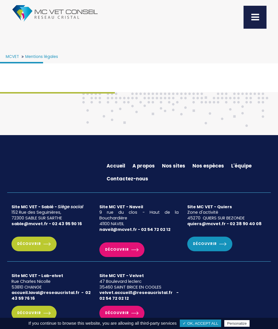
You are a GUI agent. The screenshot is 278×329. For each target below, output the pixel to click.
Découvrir (29, 244)
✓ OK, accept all (200, 323)
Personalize (237, 323)
